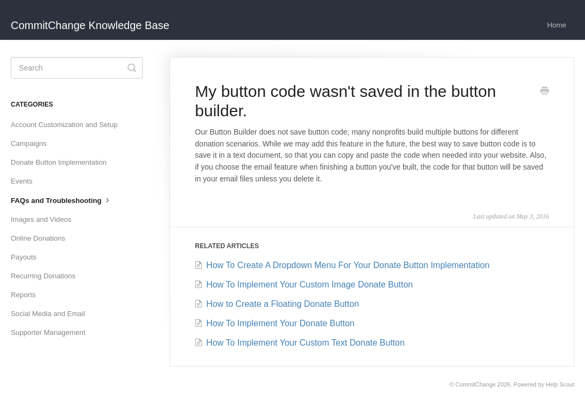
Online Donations (38, 238)
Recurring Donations (43, 276)
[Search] (77, 68)
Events (21, 181)
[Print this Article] (544, 92)
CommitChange (475, 384)
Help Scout (560, 384)
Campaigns (29, 143)
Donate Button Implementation (59, 162)
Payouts (24, 257)
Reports (23, 295)
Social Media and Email (48, 314)
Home (556, 25)
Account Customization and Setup (64, 125)
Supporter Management (48, 332)
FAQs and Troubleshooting (61, 200)
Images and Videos (41, 219)
